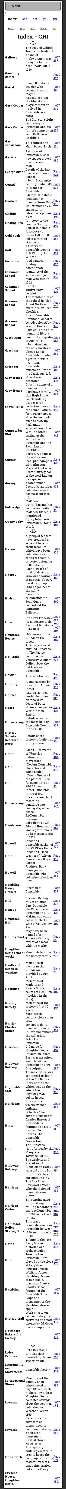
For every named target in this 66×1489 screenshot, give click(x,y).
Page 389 (56, 158)
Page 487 (56, 638)
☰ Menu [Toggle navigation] (14, 6)
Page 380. (56, 1150)
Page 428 (56, 289)
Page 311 (56, 696)
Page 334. (56, 1290)
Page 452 (56, 1048)
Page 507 (56, 889)
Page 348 (56, 324)
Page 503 (56, 185)
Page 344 (56, 173)
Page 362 (56, 1028)
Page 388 (56, 873)
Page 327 (56, 723)
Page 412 (56, 76)
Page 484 (56, 88)
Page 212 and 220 (56, 1228)
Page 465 (56, 576)
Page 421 (56, 709)
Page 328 (56, 685)
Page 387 (56, 275)
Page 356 (56, 1188)
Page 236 (56, 391)
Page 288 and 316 (56, 1208)
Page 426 (56, 676)
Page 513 (56, 338)
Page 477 (56, 1319)
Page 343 (56, 433)
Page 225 (56, 658)
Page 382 (56, 236)
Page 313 (56, 1168)
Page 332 (56, 902)
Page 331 (56, 202)
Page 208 (56, 954)
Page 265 (56, 1355)
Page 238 (56, 304)
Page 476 (56, 1261)
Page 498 (56, 215)
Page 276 (56, 106)
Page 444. (56, 379)
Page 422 (56, 224)
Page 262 (56, 1431)
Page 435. (56, 461)
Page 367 (56, 1245)
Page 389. (56, 408)
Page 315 (56, 990)
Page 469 (56, 599)
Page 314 (56, 826)
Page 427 (56, 1369)
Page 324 (56, 550)
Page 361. (56, 739)
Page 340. (56, 804)
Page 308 (56, 484)
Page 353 (56, 1105)
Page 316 (56, 921)
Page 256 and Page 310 (56, 623)
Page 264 (56, 351)
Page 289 (56, 1066)
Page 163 (56, 1458)
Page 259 (56, 128)
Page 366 (56, 1090)
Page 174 (56, 1403)
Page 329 (56, 844)
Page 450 (56, 1006)
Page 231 (56, 144)
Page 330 (56, 768)
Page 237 (56, 58)
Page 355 (56, 857)
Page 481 (56, 523)
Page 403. (56, 368)
